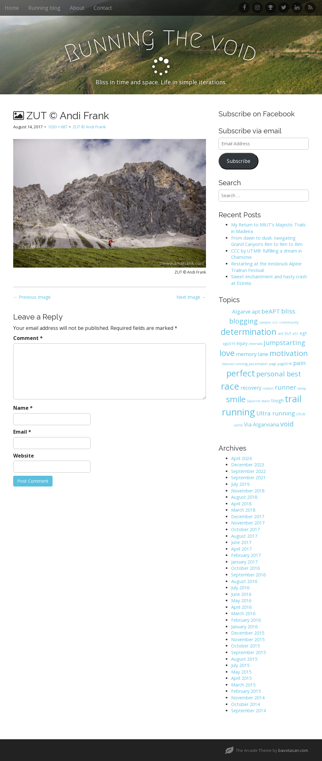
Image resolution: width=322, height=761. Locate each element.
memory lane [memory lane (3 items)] (252, 354)
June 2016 (241, 594)
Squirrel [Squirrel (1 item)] (253, 401)
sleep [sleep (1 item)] (301, 388)
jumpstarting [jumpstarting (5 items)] (284, 342)
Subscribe (238, 161)
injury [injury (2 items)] (241, 343)
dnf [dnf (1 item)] (280, 333)
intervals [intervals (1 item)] (256, 344)
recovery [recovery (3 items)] (251, 387)
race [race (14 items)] (230, 386)
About (77, 7)
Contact (103, 7)
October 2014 (245, 704)
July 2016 (240, 588)
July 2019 (240, 484)
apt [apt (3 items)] (256, 311)
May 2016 (241, 600)
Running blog (44, 7)
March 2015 (243, 685)
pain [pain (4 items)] (299, 363)
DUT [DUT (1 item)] (288, 333)
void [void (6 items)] (287, 423)
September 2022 (248, 471)
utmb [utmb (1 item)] (238, 425)
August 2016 (244, 581)
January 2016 (244, 627)
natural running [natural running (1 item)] (234, 364)
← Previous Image (32, 297)
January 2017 (244, 562)
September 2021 (248, 477)
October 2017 (245, 529)
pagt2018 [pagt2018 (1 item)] (284, 364)
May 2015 (241, 672)
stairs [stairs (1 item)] (266, 401)
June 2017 (241, 542)
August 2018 (244, 497)
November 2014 (247, 698)
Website (23, 455)
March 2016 (243, 613)
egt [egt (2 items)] (303, 333)
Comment (28, 338)
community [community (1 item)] (288, 322)
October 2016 (245, 568)
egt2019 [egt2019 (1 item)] (229, 344)
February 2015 (246, 691)
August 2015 (244, 659)
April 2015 (241, 678)
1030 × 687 (57, 127)
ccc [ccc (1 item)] (275, 322)
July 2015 (240, 665)
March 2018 (243, 510)
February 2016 (246, 620)
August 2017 (244, 536)
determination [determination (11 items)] (248, 331)
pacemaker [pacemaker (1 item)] (258, 364)
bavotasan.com (293, 750)
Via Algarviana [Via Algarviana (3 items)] (261, 424)
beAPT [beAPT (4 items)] (270, 311)
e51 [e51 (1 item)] (295, 333)
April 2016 (241, 607)
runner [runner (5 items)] (285, 387)
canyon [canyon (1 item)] (265, 322)
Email (22, 431)
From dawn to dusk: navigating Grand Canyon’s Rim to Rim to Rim (267, 241)
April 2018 (241, 504)
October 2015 (245, 646)
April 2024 (241, 458)
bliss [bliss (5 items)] (288, 311)
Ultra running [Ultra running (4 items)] (275, 413)
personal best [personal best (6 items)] (278, 373)
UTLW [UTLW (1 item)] (300, 414)
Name (23, 407)
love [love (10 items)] (227, 352)
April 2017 (241, 549)
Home (12, 7)
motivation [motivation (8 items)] (288, 353)
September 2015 (248, 652)
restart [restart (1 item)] (268, 388)
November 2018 (247, 491)
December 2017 (247, 516)
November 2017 (247, 523)
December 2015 (247, 633)
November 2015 (247, 639)
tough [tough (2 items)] (277, 400)
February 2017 (246, 555)
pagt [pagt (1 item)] (272, 364)
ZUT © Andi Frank (89, 127)
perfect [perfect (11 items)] (240, 373)
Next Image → (191, 297)
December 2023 (247, 465)
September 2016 (248, 575)
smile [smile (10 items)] (236, 399)
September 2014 (248, 711)
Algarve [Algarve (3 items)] (241, 311)
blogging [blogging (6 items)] (243, 320)
